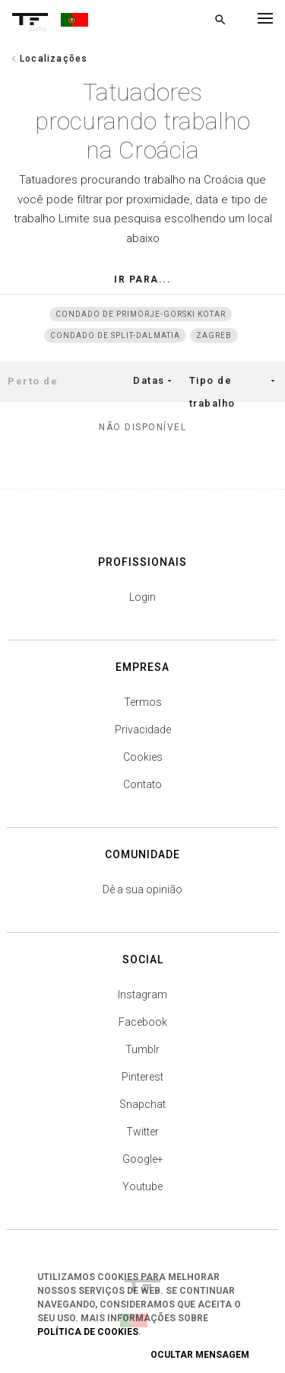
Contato (142, 784)
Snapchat (142, 1104)
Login (142, 597)
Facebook (143, 1022)
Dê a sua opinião (142, 889)
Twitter (142, 1132)
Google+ (142, 1159)
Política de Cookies (87, 1332)
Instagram (142, 994)
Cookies (143, 757)
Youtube (142, 1186)
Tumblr (142, 1049)
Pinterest (142, 1077)
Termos (143, 702)
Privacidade (143, 729)
